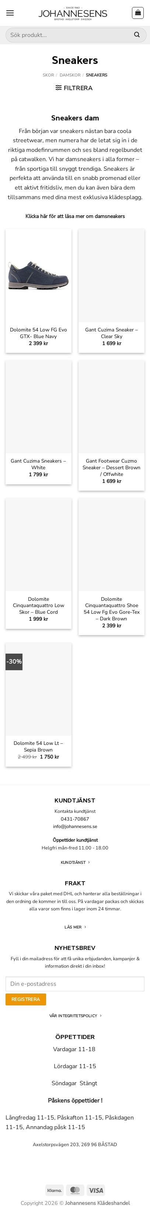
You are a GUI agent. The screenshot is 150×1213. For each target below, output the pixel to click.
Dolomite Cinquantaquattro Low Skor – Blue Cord (38, 606)
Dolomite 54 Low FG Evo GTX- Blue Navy (38, 333)
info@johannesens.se (75, 826)
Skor (48, 75)
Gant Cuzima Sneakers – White (38, 464)
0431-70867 (75, 819)
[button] (10, 13)
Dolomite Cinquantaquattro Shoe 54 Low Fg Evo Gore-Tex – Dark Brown (112, 609)
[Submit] (137, 35)
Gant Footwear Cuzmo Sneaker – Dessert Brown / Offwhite (111, 467)
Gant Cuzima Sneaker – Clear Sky (111, 333)
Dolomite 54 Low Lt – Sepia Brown (38, 746)
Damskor (70, 75)
